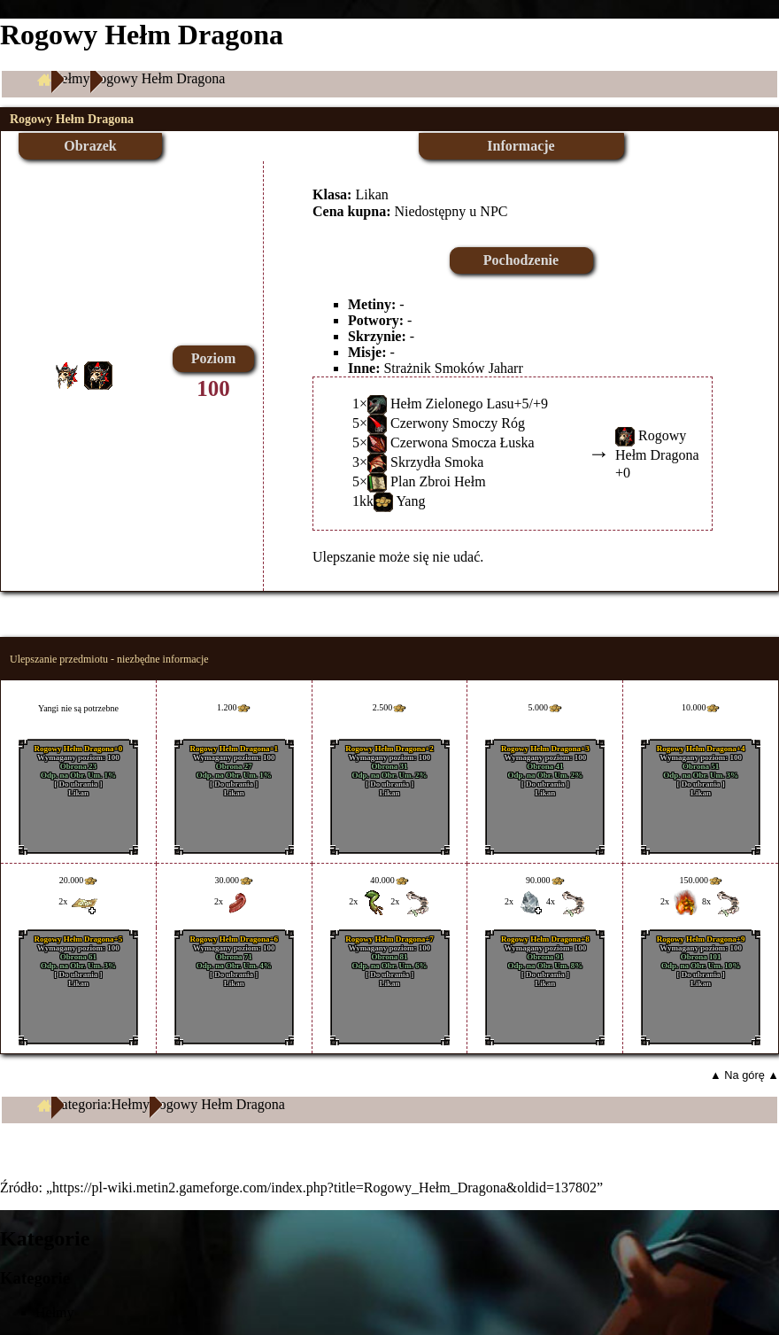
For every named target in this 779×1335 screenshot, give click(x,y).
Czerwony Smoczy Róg (457, 423)
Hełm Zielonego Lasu (452, 403)
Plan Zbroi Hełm (438, 481)
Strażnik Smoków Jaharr (452, 368)
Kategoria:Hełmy (100, 1104)
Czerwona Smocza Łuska (462, 442)
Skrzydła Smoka (436, 462)
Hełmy (70, 78)
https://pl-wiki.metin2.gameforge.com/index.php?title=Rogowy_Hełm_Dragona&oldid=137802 (324, 1187)
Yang (410, 500)
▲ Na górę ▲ (744, 1075)
